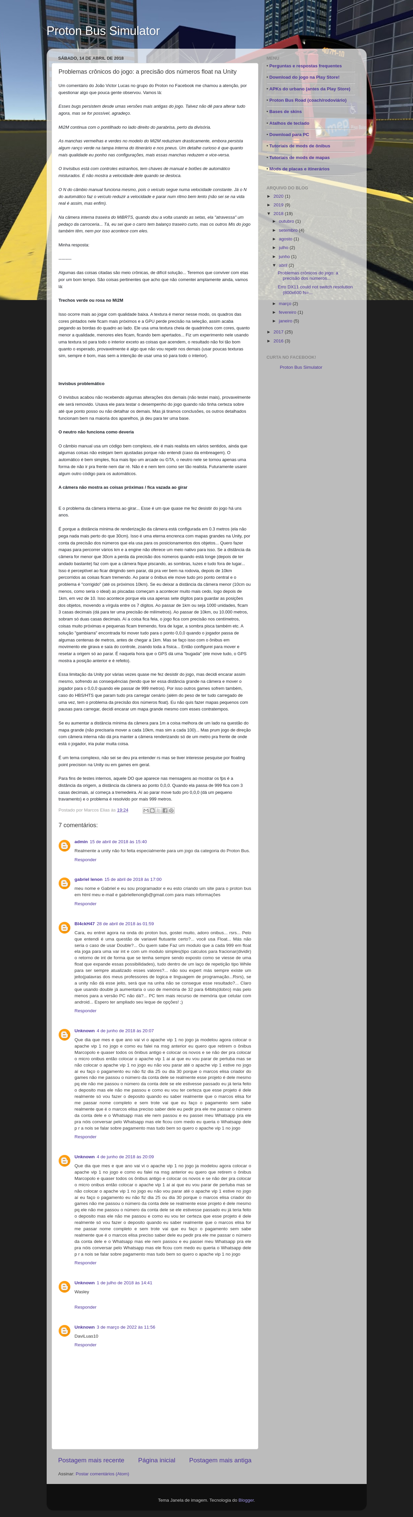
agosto (286, 238)
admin (81, 841)
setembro (289, 230)
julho (284, 247)
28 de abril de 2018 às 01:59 (125, 923)
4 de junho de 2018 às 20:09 (125, 1156)
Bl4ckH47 (85, 923)
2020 (279, 196)
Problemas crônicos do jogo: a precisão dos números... (308, 275)
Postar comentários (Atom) (102, 1473)
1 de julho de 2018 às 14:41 (124, 1282)
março (286, 303)
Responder (86, 859)
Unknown (85, 1030)
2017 (279, 331)
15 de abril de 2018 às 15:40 (118, 841)
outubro (287, 221)
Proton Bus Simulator (103, 31)
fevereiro (288, 312)
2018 (279, 213)
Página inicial (156, 1460)
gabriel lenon (89, 879)
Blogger (246, 1500)
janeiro (286, 320)
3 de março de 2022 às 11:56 (126, 1327)
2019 (279, 204)
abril (284, 265)
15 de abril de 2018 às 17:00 (133, 879)
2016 (279, 340)
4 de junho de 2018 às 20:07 (125, 1030)
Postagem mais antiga (220, 1460)
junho (285, 256)
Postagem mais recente (91, 1460)
